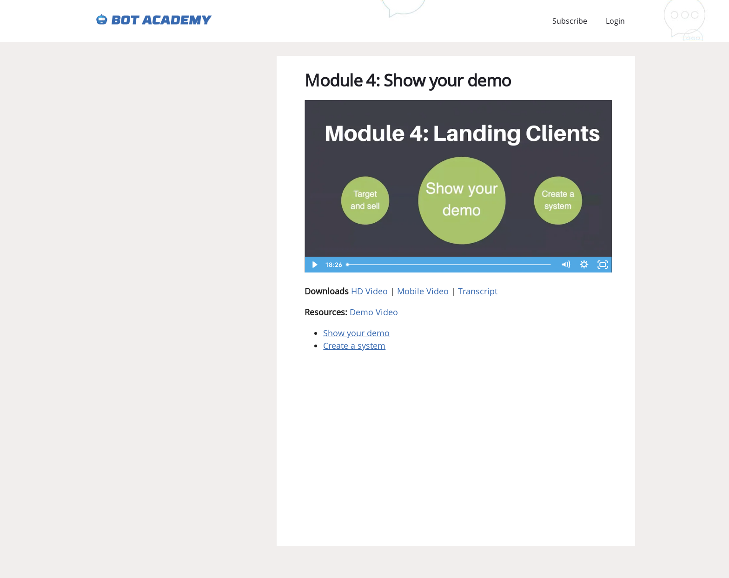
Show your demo (356, 333)
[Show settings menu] (584, 264)
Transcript (477, 291)
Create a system (354, 345)
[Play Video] (314, 264)
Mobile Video (423, 291)
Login (615, 21)
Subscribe (569, 21)
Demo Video (374, 312)
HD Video (369, 291)
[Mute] (565, 264)
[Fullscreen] (602, 264)
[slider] (449, 264)
